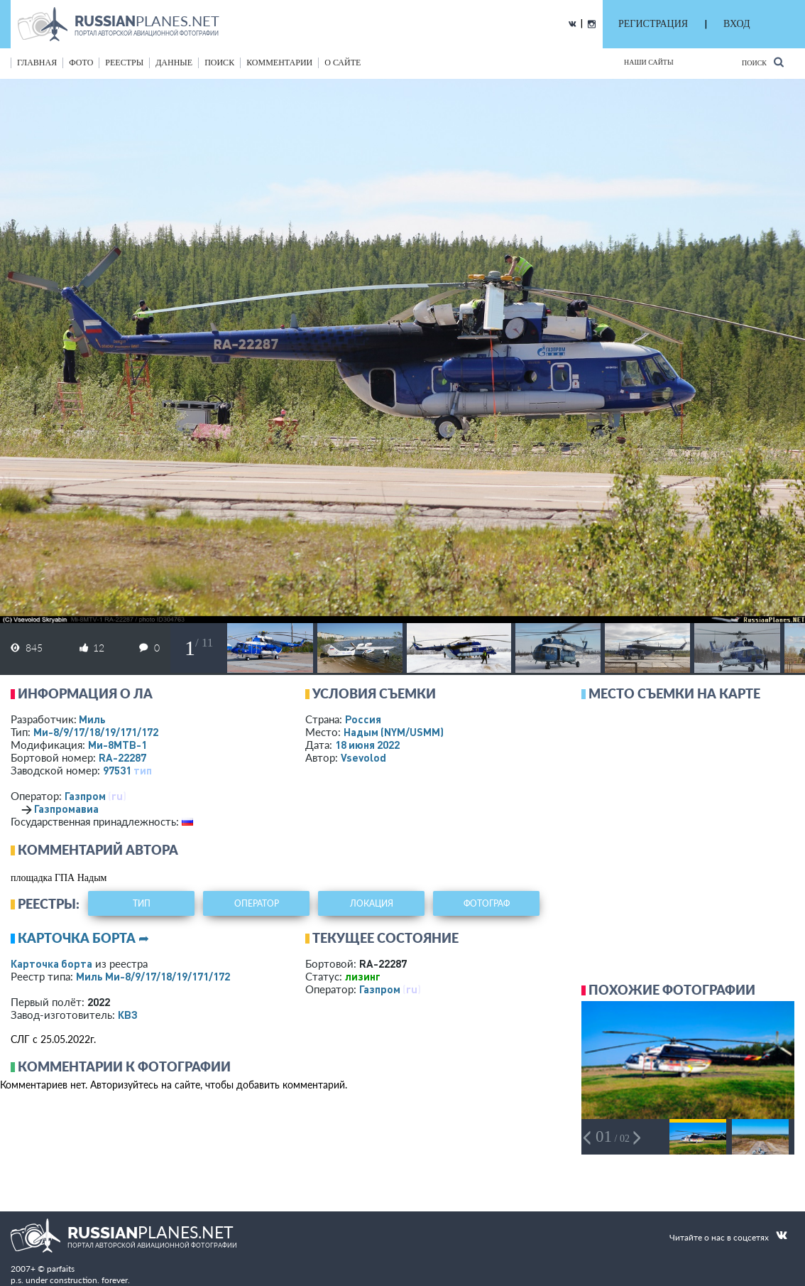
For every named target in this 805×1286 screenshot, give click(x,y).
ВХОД (736, 23)
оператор (256, 903)
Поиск (763, 62)
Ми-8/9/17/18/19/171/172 (95, 731)
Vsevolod (363, 757)
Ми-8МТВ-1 (117, 744)
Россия (363, 719)
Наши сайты (649, 62)
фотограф (487, 903)
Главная (37, 62)
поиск (219, 62)
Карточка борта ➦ (83, 938)
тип (142, 770)
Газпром (85, 795)
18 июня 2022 (367, 744)
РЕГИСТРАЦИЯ (653, 23)
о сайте (342, 62)
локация (371, 903)
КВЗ (128, 1014)
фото (81, 62)
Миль (92, 719)
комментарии (279, 62)
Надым (394, 731)
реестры (124, 62)
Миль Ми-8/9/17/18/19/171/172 (153, 976)
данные (173, 62)
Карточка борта (51, 963)
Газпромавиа (66, 808)
